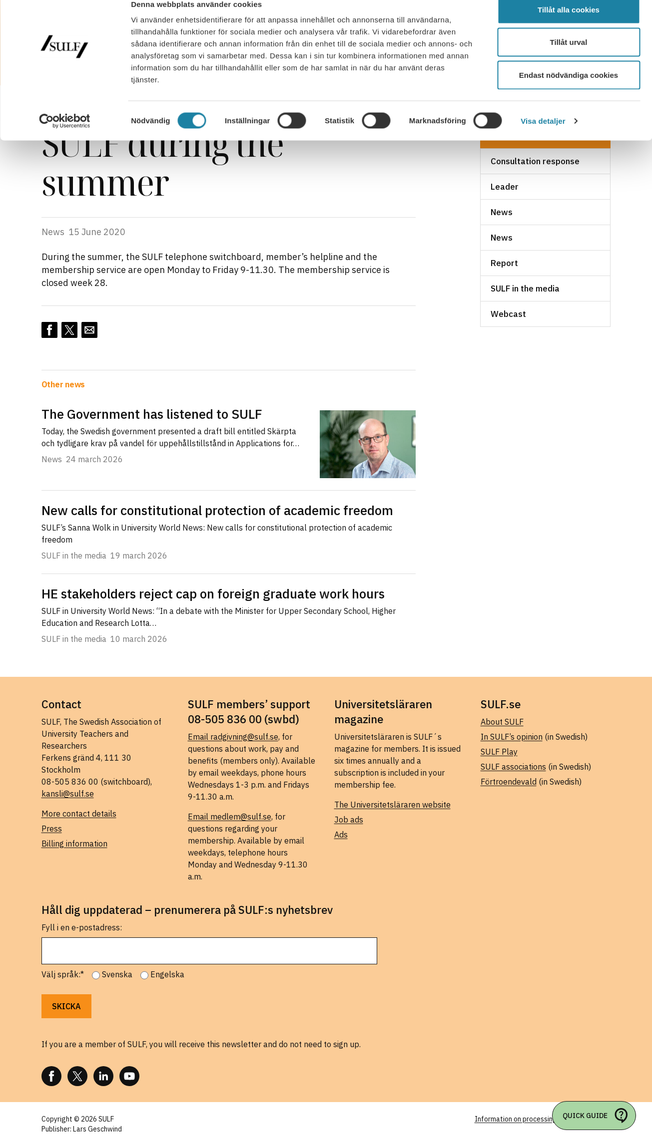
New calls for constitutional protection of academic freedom (217, 510)
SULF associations (513, 767)
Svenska (117, 974)
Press (51, 829)
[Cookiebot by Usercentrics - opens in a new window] (64, 137)
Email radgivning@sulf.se (233, 737)
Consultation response (535, 161)
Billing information (74, 844)
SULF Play (499, 752)
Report (504, 263)
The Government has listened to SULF (151, 413)
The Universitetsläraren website (392, 805)
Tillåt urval (569, 59)
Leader (505, 186)
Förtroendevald (509, 782)
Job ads (348, 820)
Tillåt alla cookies (569, 26)
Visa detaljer (543, 137)
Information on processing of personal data (543, 1119)
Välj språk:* (62, 974)
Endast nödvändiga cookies (568, 91)
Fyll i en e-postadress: (81, 927)
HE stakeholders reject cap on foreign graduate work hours (213, 593)
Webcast (508, 313)
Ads (341, 835)
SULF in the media (525, 288)
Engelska (167, 974)
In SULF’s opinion (512, 737)
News (502, 212)
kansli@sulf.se (67, 794)
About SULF (502, 722)
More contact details (78, 814)
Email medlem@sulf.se (229, 817)
